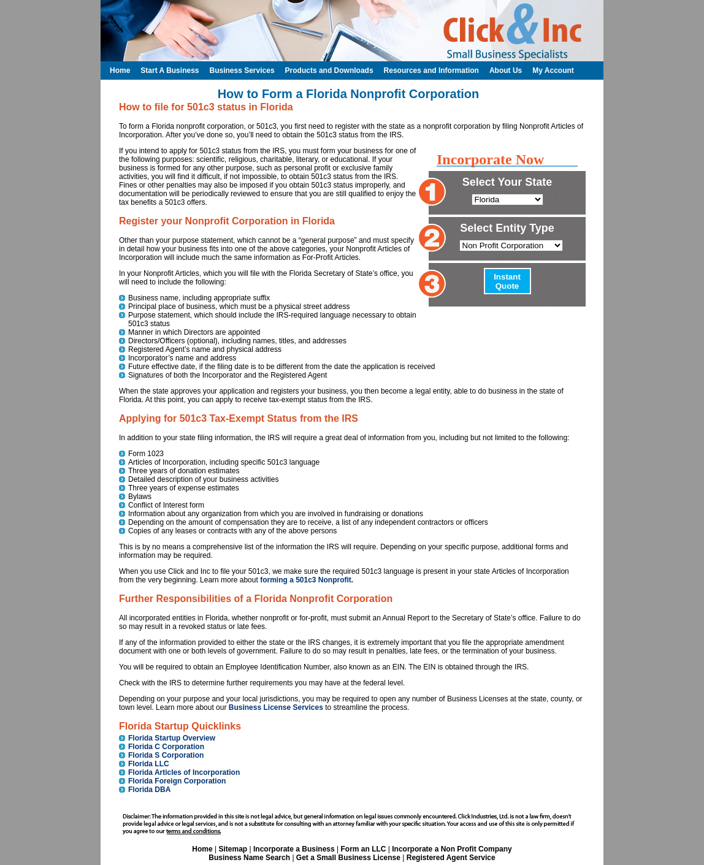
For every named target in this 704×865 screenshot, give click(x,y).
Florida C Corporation (166, 746)
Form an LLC (363, 849)
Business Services (241, 70)
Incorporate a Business (294, 849)
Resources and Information (431, 70)
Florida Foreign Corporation (177, 781)
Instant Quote (507, 281)
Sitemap (232, 849)
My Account (553, 70)
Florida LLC (148, 764)
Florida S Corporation (166, 755)
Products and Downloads (329, 70)
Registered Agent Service (451, 857)
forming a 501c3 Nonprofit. (306, 580)
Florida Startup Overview (171, 738)
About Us (505, 70)
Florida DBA (149, 789)
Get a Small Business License (348, 857)
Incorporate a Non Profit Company (451, 849)
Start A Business (169, 70)
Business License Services (276, 707)
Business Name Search (249, 857)
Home (202, 849)
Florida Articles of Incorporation (184, 772)
